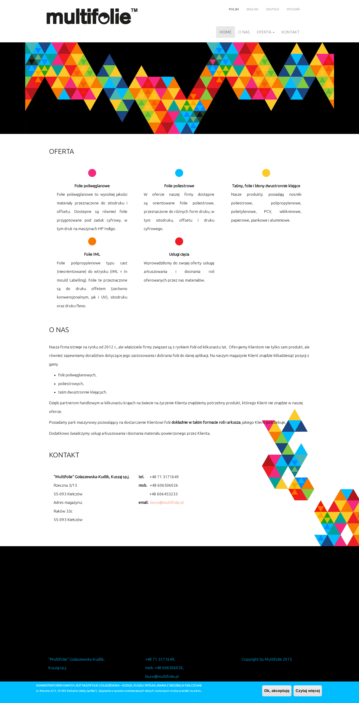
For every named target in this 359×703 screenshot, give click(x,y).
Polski (234, 9)
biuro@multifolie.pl (167, 502)
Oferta (266, 32)
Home (225, 32)
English (252, 9)
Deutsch (272, 9)
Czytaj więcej (308, 691)
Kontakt (290, 32)
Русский (293, 9)
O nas (244, 32)
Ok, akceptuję (277, 691)
